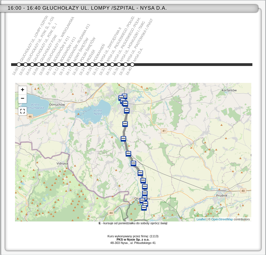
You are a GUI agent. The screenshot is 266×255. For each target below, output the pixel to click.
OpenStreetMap (222, 219)
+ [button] (22, 90)
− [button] (22, 99)
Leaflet (201, 219)
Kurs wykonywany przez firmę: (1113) (133, 237)
